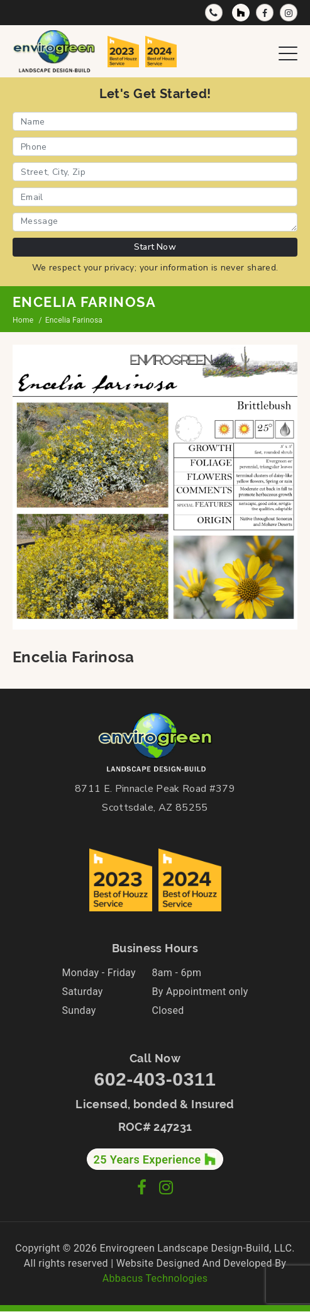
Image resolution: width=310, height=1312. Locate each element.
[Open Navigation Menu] (288, 51)
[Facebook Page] (265, 12)
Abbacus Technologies (155, 1278)
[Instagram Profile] (288, 12)
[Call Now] (214, 12)
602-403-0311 (155, 1079)
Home (23, 320)
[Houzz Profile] (241, 12)
